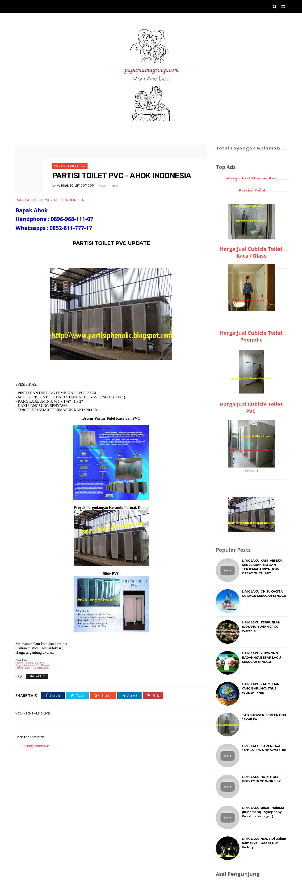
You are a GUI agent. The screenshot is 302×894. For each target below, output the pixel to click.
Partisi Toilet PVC (70, 164)
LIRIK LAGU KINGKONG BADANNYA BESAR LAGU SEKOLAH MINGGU (261, 657)
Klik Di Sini (251, 470)
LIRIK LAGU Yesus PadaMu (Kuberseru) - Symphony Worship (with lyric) (263, 812)
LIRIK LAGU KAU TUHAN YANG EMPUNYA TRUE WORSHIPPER (260, 688)
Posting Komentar (35, 745)
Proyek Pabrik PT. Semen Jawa (31, 667)
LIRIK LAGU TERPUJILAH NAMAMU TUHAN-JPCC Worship (261, 626)
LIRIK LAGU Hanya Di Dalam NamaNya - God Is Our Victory (264, 843)
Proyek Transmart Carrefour (30, 662)
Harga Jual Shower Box (251, 179)
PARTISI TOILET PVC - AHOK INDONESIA (49, 199)
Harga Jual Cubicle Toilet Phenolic (251, 336)
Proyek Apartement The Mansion (32, 665)
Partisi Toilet (251, 190)
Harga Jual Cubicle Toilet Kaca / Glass (251, 252)
